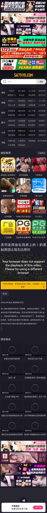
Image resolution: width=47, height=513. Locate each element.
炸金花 (21, 95)
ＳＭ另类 (41, 105)
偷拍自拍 (21, 111)
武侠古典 (41, 131)
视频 (3, 102)
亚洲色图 (21, 121)
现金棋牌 (31, 95)
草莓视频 (31, 141)
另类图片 (41, 125)
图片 (3, 122)
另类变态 (41, 115)
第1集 (5, 293)
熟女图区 (31, 125)
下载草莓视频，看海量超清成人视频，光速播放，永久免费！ (24, 285)
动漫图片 (41, 121)
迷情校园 (11, 135)
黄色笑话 (31, 135)
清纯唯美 (21, 125)
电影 (3, 112)
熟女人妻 (11, 105)
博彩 (3, 92)
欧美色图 (31, 121)
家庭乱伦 (21, 131)
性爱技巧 (41, 135)
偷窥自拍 (11, 121)
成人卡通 (31, 111)
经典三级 (21, 115)
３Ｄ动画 (41, 101)
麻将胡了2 (12, 95)
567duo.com (23, 75)
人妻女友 (31, 131)
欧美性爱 (41, 111)
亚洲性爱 (11, 111)
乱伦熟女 (31, 115)
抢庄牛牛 (41, 95)
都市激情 (11, 131)
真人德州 (21, 91)
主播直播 (31, 105)
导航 (3, 142)
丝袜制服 (21, 105)
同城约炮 (11, 141)
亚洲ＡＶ (11, 101)
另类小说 (21, 135)
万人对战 (31, 91)
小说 (3, 132)
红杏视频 (11, 145)
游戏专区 (41, 91)
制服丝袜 (11, 115)
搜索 (41, 81)
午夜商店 (21, 141)
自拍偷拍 (21, 101)
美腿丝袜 (11, 125)
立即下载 (37, 507)
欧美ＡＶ (31, 101)
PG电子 (12, 91)
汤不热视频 (42, 141)
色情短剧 (21, 145)
